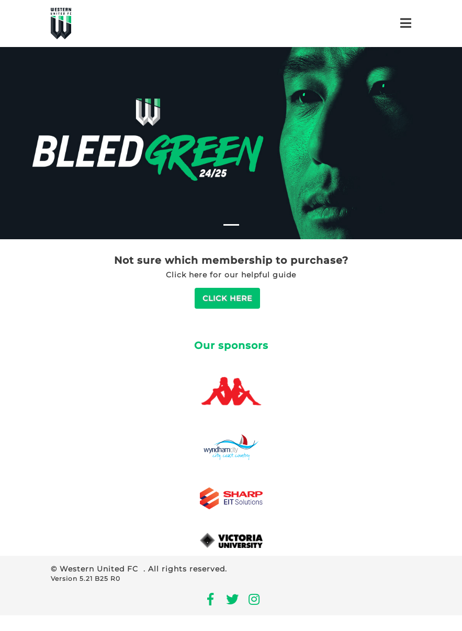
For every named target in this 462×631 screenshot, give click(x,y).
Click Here (227, 298)
